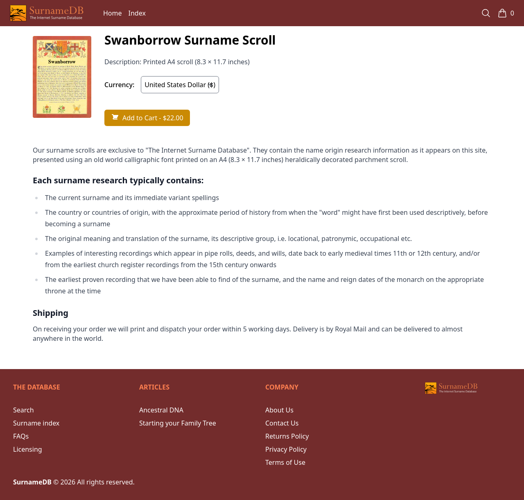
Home (112, 13)
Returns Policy (287, 436)
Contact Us (281, 423)
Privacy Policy (286, 449)
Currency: (119, 84)
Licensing (27, 449)
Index (137, 13)
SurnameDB (32, 481)
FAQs (21, 436)
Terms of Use (285, 462)
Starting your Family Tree (177, 423)
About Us (279, 409)
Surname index (36, 423)
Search (23, 409)
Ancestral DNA (161, 409)
